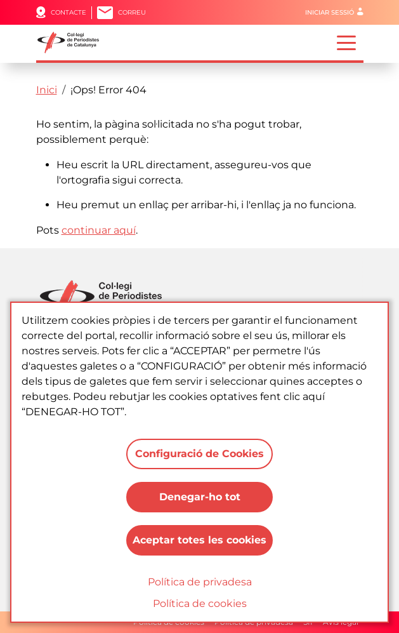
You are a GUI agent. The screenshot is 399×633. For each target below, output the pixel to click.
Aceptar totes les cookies (199, 540)
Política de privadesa (200, 582)
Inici (46, 90)
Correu (132, 12)
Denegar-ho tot (199, 497)
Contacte (68, 12)
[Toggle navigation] (346, 42)
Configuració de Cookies (199, 454)
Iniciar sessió (329, 12)
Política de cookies (200, 603)
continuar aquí (99, 230)
